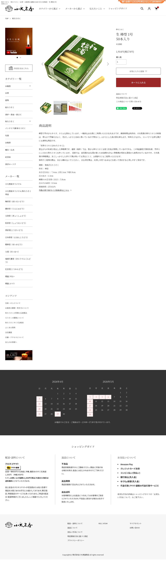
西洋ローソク (10, 164)
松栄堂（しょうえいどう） (16, 223)
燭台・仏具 (9, 150)
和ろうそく (16, 18)
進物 (7, 100)
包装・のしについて (12, 303)
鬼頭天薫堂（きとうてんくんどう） (18, 260)
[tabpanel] (18, 41)
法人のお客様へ (11, 342)
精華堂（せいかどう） (14, 244)
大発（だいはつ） (12, 251)
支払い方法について (75, 532)
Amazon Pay (126, 464)
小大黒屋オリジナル (13, 184)
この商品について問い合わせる (128, 101)
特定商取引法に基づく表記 (127, 97)
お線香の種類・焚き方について (17, 308)
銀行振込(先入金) (128, 477)
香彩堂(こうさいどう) (14, 230)
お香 (7, 93)
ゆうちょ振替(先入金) (129, 481)
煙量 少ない (10, 276)
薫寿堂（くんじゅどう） (15, 208)
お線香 (8, 86)
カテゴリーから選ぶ (48, 8)
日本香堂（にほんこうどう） (17, 237)
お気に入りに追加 (138, 71)
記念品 (8, 157)
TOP (6, 18)
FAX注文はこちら (21, 68)
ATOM (105, 523)
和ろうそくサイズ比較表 (14, 322)
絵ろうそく (9, 107)
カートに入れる (138, 82)
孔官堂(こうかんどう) (14, 269)
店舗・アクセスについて (14, 337)
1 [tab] (17, 57)
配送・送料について (75, 523)
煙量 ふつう (10, 283)
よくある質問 (10, 327)
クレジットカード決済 (130, 468)
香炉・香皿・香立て (13, 114)
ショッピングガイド (118, 8)
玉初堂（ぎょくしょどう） (16, 215)
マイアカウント (135, 523)
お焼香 (8, 142)
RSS (100, 523)
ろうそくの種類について (14, 318)
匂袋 (7, 135)
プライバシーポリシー (75, 540)
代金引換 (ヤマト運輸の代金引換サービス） (139, 485)
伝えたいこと (96, 8)
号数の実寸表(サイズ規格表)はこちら (54, 190)
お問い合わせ (135, 527)
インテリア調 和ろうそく (15, 128)
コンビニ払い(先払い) (130, 472)
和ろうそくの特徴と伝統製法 (16, 313)
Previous (43, 64)
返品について (121, 94)
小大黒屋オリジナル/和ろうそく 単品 (18, 193)
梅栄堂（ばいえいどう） (15, 201)
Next (108, 64)
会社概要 (8, 332)
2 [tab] (20, 57)
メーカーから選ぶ (73, 8)
